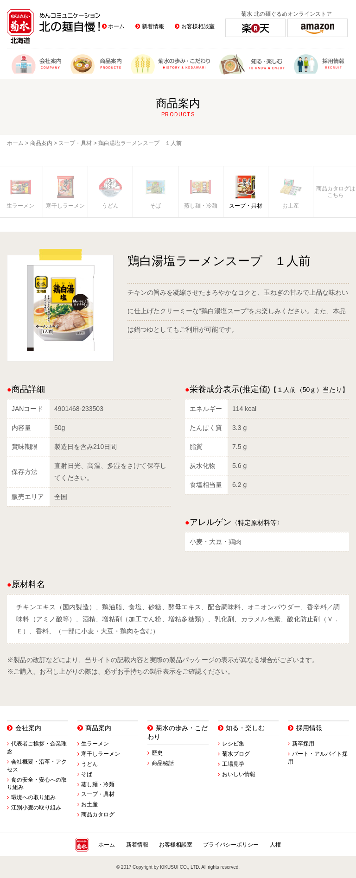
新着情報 (153, 26)
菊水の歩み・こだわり (177, 732)
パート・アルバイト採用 (318, 758)
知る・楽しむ (245, 728)
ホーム (116, 26)
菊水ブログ (236, 754)
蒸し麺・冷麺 (97, 784)
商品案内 (41, 143)
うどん (89, 764)
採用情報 (309, 728)
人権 (275, 844)
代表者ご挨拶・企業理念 (37, 747)
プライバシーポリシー (231, 844)
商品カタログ (97, 814)
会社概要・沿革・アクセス (37, 765)
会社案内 (28, 728)
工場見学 (233, 764)
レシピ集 (233, 743)
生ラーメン (95, 743)
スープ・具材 (75, 143)
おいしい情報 (238, 774)
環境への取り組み (33, 797)
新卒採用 (303, 743)
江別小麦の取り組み (36, 807)
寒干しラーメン (100, 754)
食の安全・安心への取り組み (37, 784)
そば (86, 774)
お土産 (89, 804)
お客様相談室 (198, 26)
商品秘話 (163, 763)
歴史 (157, 753)
